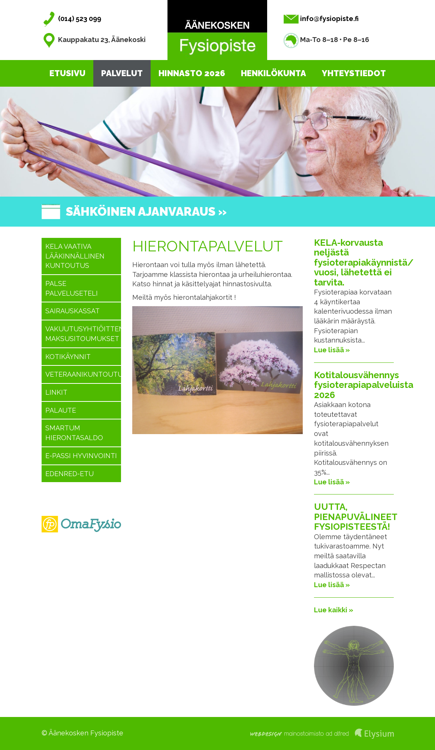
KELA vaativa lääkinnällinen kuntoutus (75, 255)
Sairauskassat (72, 311)
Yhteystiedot (354, 73)
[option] (217, 142)
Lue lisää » (332, 350)
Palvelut (122, 73)
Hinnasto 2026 (191, 73)
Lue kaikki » (333, 610)
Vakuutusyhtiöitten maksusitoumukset (83, 334)
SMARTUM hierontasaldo (74, 433)
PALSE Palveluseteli (71, 288)
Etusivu (67, 73)
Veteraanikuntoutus (83, 374)
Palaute (60, 410)
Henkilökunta (273, 73)
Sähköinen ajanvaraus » (146, 211)
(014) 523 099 (71, 19)
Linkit (56, 392)
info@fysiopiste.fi (321, 19)
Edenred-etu (69, 474)
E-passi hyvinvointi (81, 456)
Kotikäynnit (68, 357)
